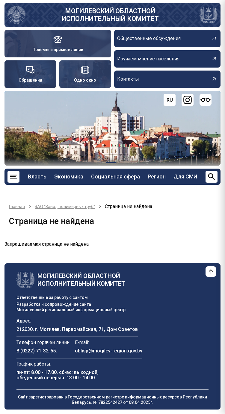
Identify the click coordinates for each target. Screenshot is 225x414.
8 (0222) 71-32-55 (36, 351)
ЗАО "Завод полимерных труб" (65, 206)
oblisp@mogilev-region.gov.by (108, 351)
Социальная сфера (115, 176)
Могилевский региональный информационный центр (71, 309)
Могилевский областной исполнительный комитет (110, 14)
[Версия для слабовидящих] (206, 100)
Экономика (68, 176)
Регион (157, 176)
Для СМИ (185, 176)
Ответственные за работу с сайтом (52, 297)
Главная (17, 206)
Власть (37, 176)
